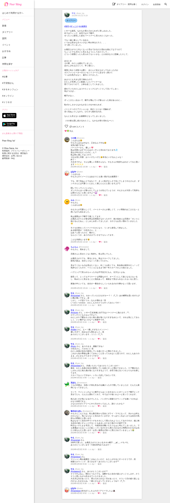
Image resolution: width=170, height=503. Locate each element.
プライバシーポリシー (20, 151)
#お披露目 (82, 26)
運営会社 (6, 156)
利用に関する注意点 (10, 153)
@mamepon (76, 457)
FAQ (13, 158)
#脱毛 (66, 26)
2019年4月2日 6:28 (80, 15)
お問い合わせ (16, 156)
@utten (74, 329)
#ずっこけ (74, 26)
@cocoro (74, 312)
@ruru (73, 346)
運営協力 (24, 153)
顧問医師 (6, 158)
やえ (78, 13)
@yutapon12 (76, 471)
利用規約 (6, 151)
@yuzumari (75, 295)
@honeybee (76, 366)
